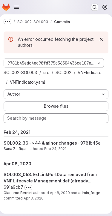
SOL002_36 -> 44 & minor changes (40, 143)
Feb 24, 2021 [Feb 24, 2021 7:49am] (55, 148)
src (46, 72)
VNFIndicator (90, 72)
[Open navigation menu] (16, 7)
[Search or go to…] (94, 7)
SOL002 (63, 72)
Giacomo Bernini (18, 192)
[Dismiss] (101, 39)
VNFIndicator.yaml (27, 82)
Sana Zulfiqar (15, 148)
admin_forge (89, 192)
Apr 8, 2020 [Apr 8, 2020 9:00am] (60, 192)
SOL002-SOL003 (20, 72)
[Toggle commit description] (28, 187)
